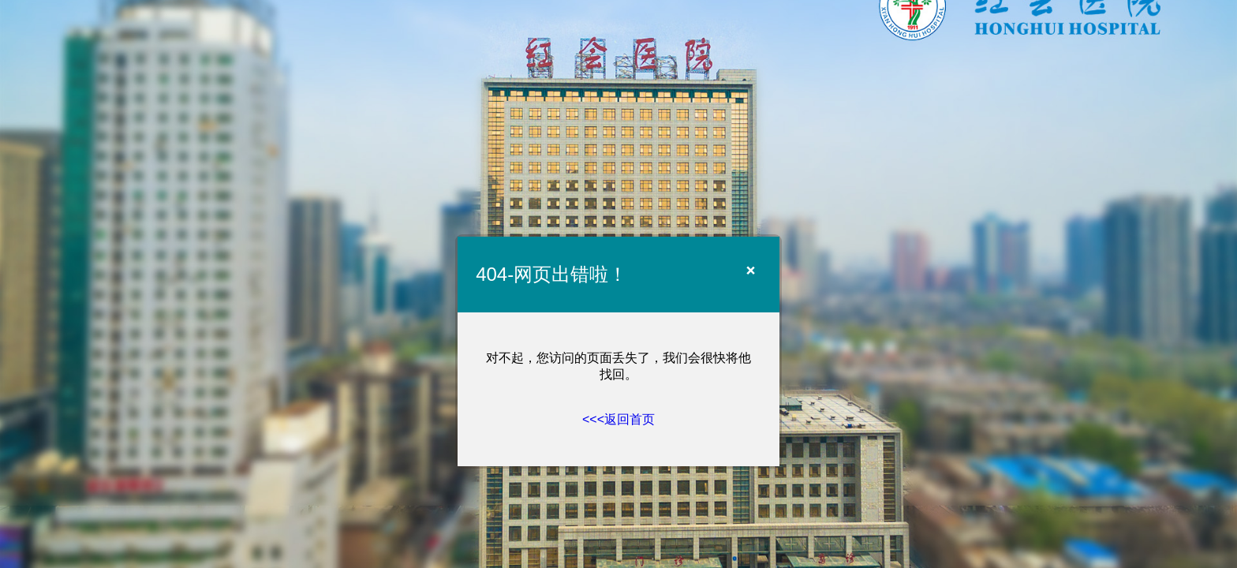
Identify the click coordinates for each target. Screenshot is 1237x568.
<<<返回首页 (618, 419)
